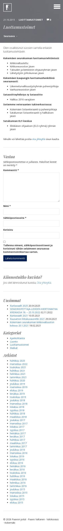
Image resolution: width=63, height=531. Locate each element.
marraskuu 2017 (18, 423)
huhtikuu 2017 (17, 439)
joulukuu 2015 (17, 489)
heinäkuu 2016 (18, 466)
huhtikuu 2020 (17, 380)
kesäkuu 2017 (17, 436)
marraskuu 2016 (18, 453)
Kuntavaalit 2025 (19, 305)
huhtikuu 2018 (17, 413)
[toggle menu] (57, 6)
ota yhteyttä (38, 139)
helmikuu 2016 (18, 482)
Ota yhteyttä (44, 282)
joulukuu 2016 (17, 449)
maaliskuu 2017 (18, 443)
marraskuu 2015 (18, 492)
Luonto (14, 341)
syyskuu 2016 (17, 459)
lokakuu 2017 (17, 426)
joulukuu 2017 (17, 420)
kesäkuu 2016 (17, 469)
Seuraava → (11, 36)
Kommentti (11, 170)
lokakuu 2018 (17, 406)
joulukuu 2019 (17, 383)
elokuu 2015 (16, 502)
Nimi (7, 206)
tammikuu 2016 (18, 486)
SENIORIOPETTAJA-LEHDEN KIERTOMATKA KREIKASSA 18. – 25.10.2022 (34, 310)
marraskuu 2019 (18, 387)
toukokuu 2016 (18, 472)
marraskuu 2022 (18, 364)
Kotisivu (8, 229)
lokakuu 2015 (17, 495)
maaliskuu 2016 (18, 479)
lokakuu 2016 (17, 456)
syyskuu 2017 (17, 430)
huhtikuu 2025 (17, 360)
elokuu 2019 (16, 390)
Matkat (14, 348)
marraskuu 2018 (18, 403)
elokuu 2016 (16, 462)
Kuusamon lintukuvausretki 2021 (27, 318)
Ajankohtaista (17, 338)
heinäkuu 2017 (18, 433)
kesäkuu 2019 (17, 393)
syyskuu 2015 (17, 499)
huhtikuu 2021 (17, 370)
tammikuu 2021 (18, 377)
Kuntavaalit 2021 (19, 315)
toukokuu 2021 (18, 367)
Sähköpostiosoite (14, 217)
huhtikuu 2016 (17, 476)
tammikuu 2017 (18, 446)
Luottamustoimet (31, 19)
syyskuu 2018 (17, 410)
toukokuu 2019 (18, 397)
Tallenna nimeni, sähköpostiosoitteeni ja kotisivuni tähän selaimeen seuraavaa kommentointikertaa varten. (28, 248)
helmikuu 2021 (18, 373)
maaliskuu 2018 (18, 416)
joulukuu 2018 (17, 400)
